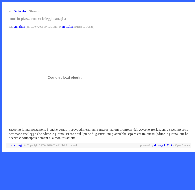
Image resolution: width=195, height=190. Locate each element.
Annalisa (18, 26)
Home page (15, 145)
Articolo (20, 11)
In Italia (67, 26)
